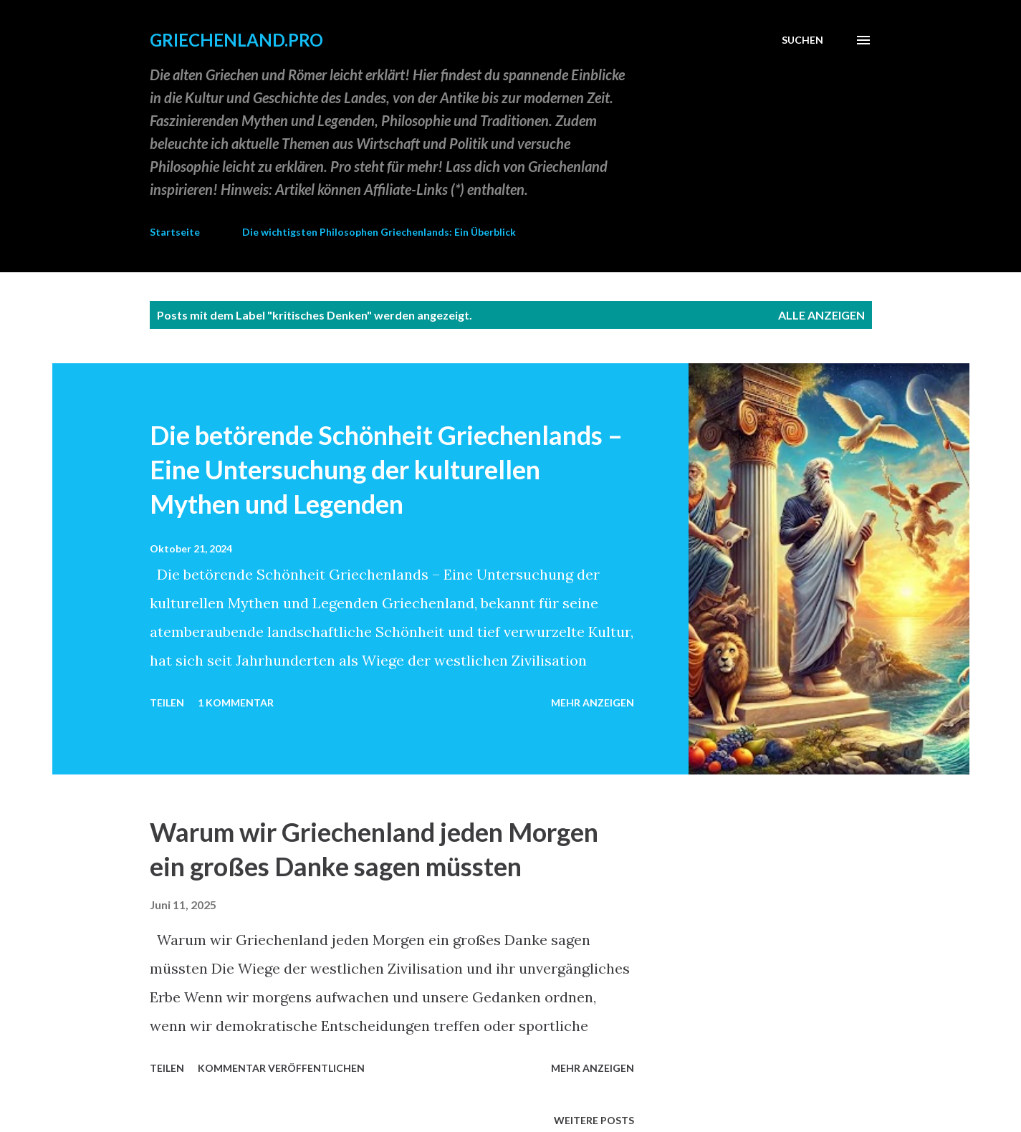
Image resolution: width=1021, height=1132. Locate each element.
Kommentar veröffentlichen (281, 1068)
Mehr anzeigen (592, 702)
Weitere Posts (594, 1120)
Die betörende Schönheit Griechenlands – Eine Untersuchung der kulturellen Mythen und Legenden (386, 469)
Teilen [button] (167, 702)
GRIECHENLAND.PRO (236, 39)
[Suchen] (802, 40)
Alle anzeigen (821, 315)
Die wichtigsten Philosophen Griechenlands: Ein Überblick (379, 232)
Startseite (175, 232)
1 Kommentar (236, 702)
